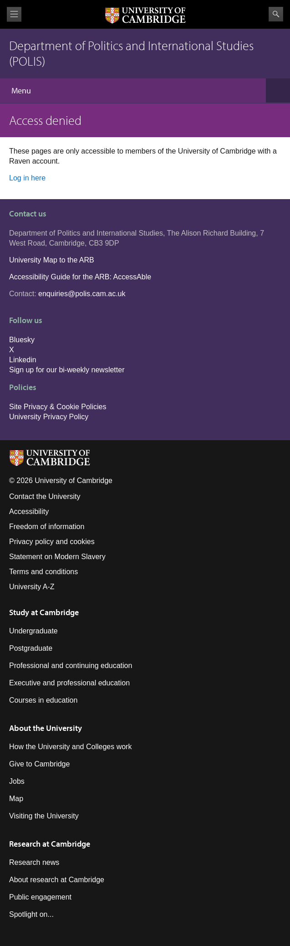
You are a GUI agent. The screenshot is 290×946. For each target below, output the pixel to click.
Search (276, 14)
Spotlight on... (31, 914)
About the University (45, 728)
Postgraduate (30, 648)
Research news (34, 862)
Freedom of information (46, 526)
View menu (14, 14)
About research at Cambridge (56, 880)
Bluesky (22, 340)
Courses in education (43, 700)
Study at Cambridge (44, 612)
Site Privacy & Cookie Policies (57, 407)
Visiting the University (44, 816)
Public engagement (40, 897)
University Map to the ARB (51, 260)
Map (16, 798)
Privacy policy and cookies (52, 541)
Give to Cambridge (39, 764)
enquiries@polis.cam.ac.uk (81, 294)
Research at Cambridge (49, 843)
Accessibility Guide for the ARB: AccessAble (80, 277)
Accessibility (29, 511)
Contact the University (45, 496)
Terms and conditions (43, 572)
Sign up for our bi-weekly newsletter (66, 370)
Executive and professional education (69, 683)
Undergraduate (33, 631)
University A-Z (32, 587)
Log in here (27, 178)
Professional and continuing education (70, 665)
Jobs (17, 781)
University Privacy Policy (48, 417)
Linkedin (22, 360)
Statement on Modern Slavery (57, 556)
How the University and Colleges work (70, 747)
